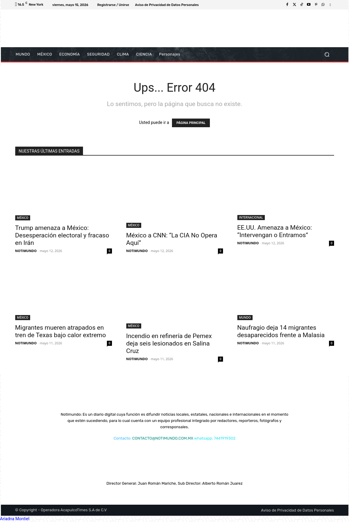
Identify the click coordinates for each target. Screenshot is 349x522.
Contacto (121, 438)
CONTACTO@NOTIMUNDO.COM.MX (162, 438)
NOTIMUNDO (26, 250)
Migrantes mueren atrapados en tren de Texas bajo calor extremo (60, 331)
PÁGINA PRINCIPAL (190, 123)
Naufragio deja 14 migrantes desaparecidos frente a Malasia (281, 331)
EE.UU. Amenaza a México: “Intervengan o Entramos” (274, 231)
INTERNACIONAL (251, 217)
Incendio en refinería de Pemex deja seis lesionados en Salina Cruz (169, 343)
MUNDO (245, 317)
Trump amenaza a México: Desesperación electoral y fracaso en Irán (62, 235)
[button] (327, 54)
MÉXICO (22, 218)
